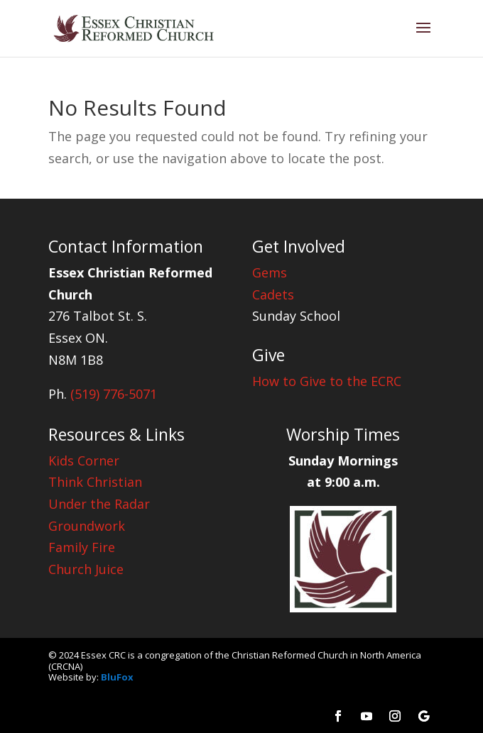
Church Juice (86, 569)
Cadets (273, 294)
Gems (269, 272)
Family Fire (81, 547)
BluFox (117, 677)
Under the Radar (99, 503)
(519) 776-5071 (113, 393)
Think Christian (95, 481)
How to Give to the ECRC (326, 381)
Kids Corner (83, 460)
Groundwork (86, 525)
